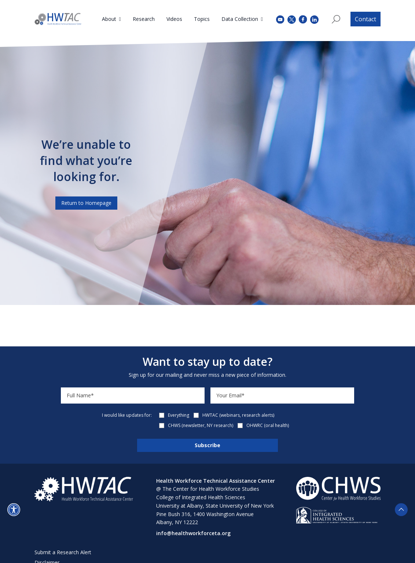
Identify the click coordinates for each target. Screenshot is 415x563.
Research (144, 18)
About (109, 18)
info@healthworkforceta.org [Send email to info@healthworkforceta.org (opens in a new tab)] (193, 533)
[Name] (133, 395)
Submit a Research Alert (62, 552)
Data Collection (239, 18)
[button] (13, 509)
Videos (174, 18)
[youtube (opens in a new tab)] (280, 18)
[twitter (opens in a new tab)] (291, 18)
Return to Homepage (86, 202)
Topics (202, 18)
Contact (365, 19)
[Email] (282, 395)
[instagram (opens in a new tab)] (314, 18)
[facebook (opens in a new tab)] (303, 19)
